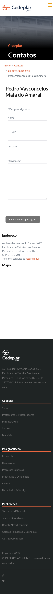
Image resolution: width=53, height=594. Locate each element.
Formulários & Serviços (15, 490)
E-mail (12, 132)
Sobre (5, 407)
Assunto (13, 146)
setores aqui (32, 258)
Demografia (8, 463)
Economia (7, 456)
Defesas (6, 483)
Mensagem (14, 160)
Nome (12, 117)
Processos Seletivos (13, 469)
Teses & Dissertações (13, 518)
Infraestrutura (10, 421)
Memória (7, 435)
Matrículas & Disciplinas (15, 476)
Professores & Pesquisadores (18, 414)
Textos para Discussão (14, 511)
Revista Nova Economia (15, 524)
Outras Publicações (12, 538)
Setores (6, 428)
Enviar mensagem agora (23, 219)
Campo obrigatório (19, 109)
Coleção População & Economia (19, 531)
